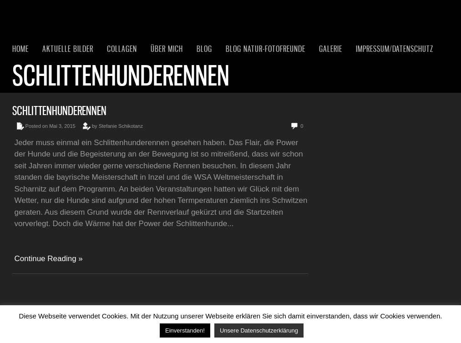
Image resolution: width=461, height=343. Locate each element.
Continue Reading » (49, 258)
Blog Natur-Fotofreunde (265, 49)
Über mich (167, 49)
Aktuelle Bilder (67, 49)
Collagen (122, 49)
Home (20, 49)
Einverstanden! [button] (185, 330)
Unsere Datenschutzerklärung (259, 330)
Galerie (330, 49)
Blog (204, 49)
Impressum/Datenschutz (394, 49)
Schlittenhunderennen (59, 111)
